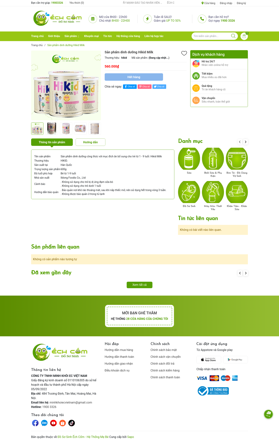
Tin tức (107, 36)
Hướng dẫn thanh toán (119, 357)
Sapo (130, 437)
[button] (245, 142)
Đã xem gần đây (51, 273)
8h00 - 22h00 (121, 20)
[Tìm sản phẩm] (215, 36)
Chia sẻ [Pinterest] (144, 86)
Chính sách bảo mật (164, 350)
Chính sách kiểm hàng (165, 370)
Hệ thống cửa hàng (128, 36)
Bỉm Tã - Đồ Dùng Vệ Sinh (236, 175)
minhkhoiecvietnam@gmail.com (71, 402)
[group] (66, 85)
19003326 (57, 2)
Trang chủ (37, 36)
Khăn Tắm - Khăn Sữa (237, 208)
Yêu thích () (76, 2)
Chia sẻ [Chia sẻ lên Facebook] (129, 86)
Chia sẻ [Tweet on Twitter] (158, 86)
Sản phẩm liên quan (55, 247)
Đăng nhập (226, 3)
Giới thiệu (54, 36)
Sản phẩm (70, 36)
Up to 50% (173, 20)
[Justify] (233, 36)
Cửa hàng (208, 3)
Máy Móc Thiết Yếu (213, 208)
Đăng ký (241, 3)
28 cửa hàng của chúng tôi (147, 319)
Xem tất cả (139, 285)
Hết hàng (133, 77)
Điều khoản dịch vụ (117, 370)
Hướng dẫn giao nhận (119, 363)
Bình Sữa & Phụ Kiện (213, 175)
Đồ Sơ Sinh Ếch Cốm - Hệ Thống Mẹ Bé (83, 437)
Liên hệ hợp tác (154, 36)
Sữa (189, 173)
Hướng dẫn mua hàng (119, 350)
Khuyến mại (91, 36)
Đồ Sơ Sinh (189, 206)
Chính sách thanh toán (165, 377)
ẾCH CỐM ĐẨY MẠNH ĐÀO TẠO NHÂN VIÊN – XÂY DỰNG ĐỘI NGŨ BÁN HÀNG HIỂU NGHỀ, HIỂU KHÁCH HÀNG (139, 2)
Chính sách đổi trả (163, 363)
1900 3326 (228, 20)
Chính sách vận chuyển (166, 357)
